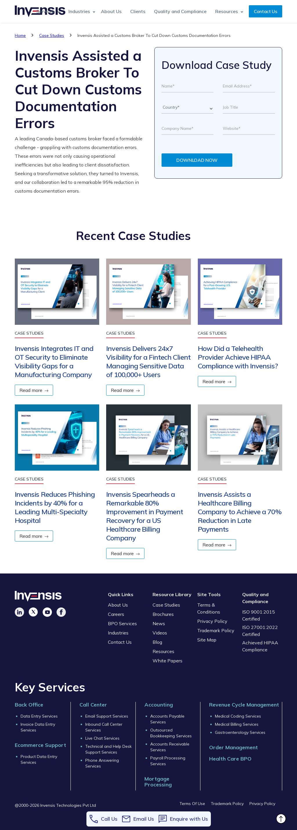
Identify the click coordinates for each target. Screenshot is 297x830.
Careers (116, 614)
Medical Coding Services (238, 716)
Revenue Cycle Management (244, 704)
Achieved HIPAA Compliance (260, 646)
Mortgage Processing (158, 782)
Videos (160, 633)
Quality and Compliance (180, 11)
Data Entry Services (39, 716)
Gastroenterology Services (240, 732)
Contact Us (265, 11)
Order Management (233, 747)
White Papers (167, 661)
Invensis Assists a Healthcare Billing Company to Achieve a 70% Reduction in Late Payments (240, 511)
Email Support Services (106, 716)
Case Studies (51, 35)
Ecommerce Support (40, 745)
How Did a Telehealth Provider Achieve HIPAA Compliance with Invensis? (238, 357)
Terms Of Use (192, 803)
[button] (46, 11)
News (159, 623)
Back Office (29, 704)
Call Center (93, 704)
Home (20, 35)
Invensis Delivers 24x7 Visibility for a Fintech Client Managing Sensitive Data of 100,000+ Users (148, 361)
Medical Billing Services (236, 724)
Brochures (163, 614)
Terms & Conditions (208, 608)
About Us (111, 11)
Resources (163, 651)
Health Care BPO (230, 758)
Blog (157, 642)
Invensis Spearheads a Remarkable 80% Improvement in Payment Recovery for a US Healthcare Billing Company (144, 516)
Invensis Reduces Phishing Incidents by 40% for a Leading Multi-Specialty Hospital (55, 507)
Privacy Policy (212, 621)
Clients (137, 11)
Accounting (158, 704)
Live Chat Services (102, 738)
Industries (118, 633)
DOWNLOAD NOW (197, 160)
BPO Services (122, 623)
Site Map (206, 640)
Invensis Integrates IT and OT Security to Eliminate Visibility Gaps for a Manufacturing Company (54, 361)
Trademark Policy (215, 630)
